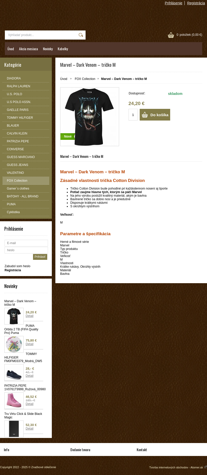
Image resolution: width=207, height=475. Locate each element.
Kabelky (63, 48)
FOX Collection (85, 79)
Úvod (10, 48)
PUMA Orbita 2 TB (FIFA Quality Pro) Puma (21, 329)
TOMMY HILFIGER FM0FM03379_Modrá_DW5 (23, 357)
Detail (30, 316)
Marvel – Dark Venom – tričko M (20, 303)
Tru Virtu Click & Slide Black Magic (23, 415)
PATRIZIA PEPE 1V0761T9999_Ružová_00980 (23, 387)
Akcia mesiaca (28, 48)
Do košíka (159, 115)
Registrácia (196, 3)
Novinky (48, 48)
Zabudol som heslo (17, 266)
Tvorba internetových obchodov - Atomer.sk (178, 467)
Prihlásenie (173, 3)
